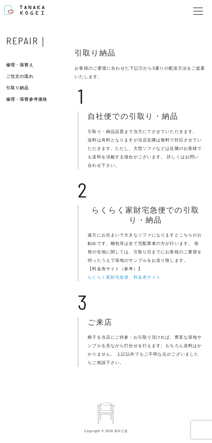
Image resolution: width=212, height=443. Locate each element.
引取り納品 (17, 87)
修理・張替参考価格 (26, 99)
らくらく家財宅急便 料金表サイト (124, 277)
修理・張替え (20, 64)
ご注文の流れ (20, 76)
